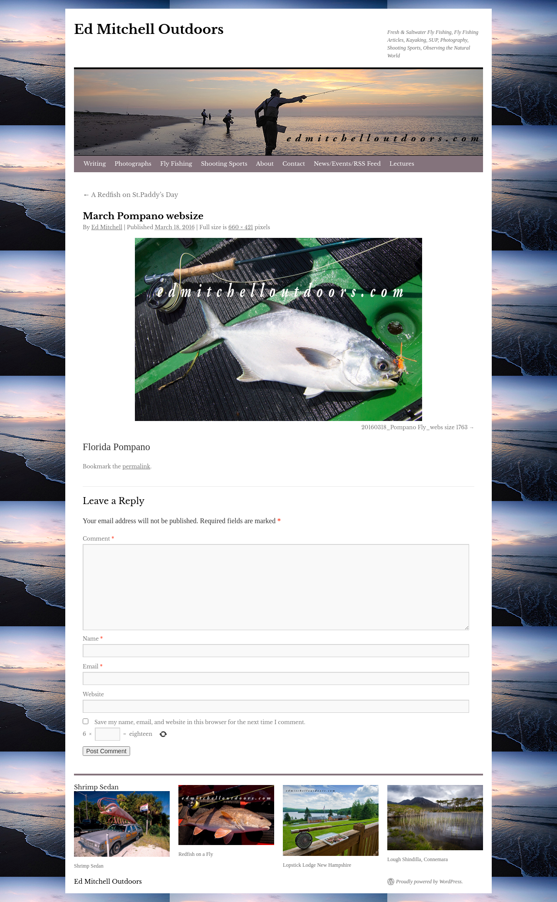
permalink (136, 466)
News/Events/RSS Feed (347, 163)
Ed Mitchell (106, 227)
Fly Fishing (176, 163)
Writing (95, 163)
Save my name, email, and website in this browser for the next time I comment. (199, 722)
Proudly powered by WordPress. (429, 882)
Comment (98, 538)
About (265, 163)
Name (93, 638)
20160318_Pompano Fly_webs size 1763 (414, 427)
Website (93, 694)
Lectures (401, 163)
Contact (293, 163)
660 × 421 (240, 227)
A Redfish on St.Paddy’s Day (130, 195)
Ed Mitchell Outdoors (149, 29)
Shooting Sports (224, 163)
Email (93, 666)
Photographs (132, 163)
